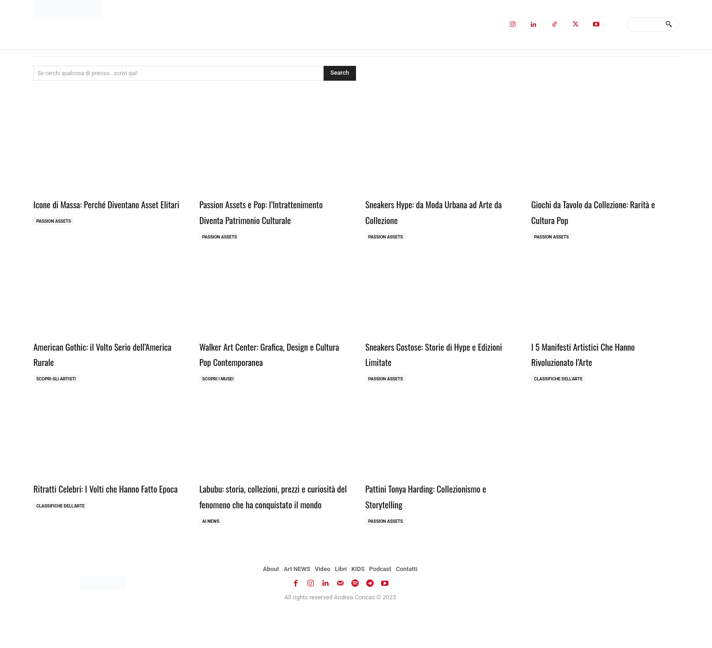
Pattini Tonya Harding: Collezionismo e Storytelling (438, 514)
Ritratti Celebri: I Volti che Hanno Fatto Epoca (100, 514)
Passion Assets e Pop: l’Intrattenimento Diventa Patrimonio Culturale (272, 219)
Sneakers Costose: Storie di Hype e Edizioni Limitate (435, 370)
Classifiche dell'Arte (560, 396)
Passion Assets (55, 237)
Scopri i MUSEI (219, 396)
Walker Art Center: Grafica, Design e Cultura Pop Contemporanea (271, 370)
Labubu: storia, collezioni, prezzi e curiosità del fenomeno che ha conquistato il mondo (266, 521)
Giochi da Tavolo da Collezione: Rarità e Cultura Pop (592, 211)
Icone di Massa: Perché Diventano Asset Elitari (100, 211)
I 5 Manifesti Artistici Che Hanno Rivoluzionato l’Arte (596, 370)
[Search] (669, 24)
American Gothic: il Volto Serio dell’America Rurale (94, 370)
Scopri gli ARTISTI (58, 396)
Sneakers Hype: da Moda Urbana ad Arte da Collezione (435, 211)
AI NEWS (212, 555)
